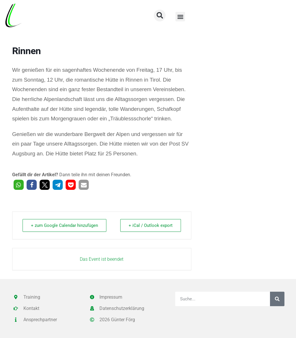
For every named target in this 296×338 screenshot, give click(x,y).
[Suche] (277, 299)
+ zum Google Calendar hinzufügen (64, 225)
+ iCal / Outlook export (151, 225)
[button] (180, 16)
